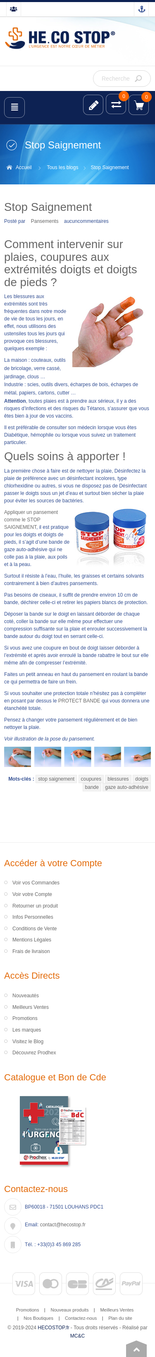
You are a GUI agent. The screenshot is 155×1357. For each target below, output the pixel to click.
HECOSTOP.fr (53, 1328)
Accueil (24, 167)
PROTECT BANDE (79, 701)
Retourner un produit (35, 906)
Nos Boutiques (38, 1318)
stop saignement (56, 779)
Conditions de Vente (34, 929)
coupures (91, 779)
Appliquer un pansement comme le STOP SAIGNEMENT (31, 519)
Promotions (25, 1018)
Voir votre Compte (32, 894)
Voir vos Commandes (36, 883)
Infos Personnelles (32, 917)
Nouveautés (25, 996)
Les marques (26, 1030)
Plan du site (120, 1318)
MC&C (77, 1336)
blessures (118, 779)
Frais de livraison (31, 951)
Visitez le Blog (27, 1041)
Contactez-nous (81, 1318)
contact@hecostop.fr (63, 1225)
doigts (141, 779)
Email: (31, 1225)
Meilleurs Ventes (30, 1007)
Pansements (45, 221)
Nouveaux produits (69, 1309)
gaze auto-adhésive (126, 787)
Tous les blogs (62, 167)
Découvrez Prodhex (34, 1053)
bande (92, 787)
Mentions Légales (31, 940)
